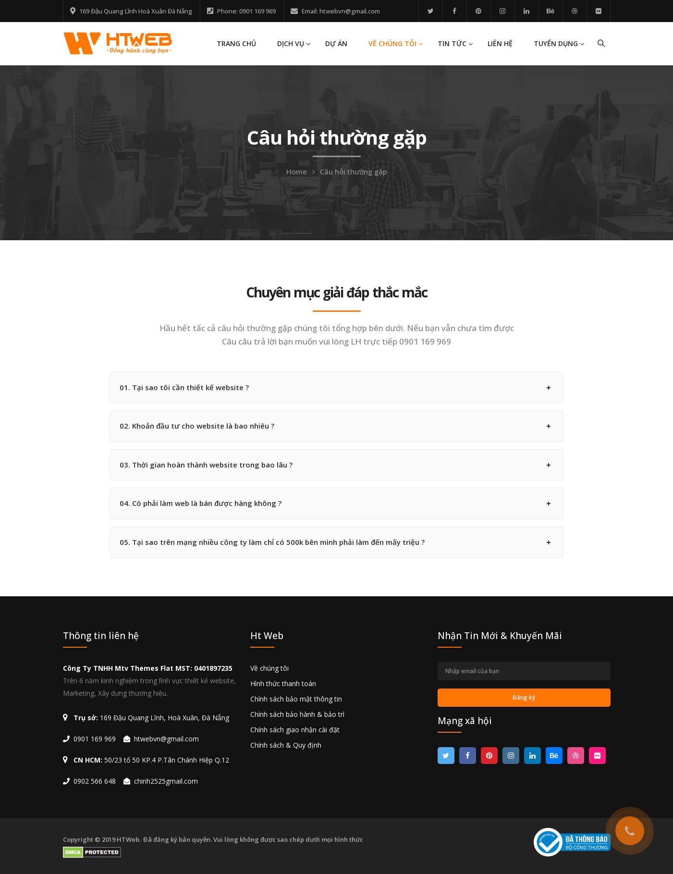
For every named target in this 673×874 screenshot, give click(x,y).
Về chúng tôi (269, 668)
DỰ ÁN (336, 43)
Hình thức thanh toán (283, 683)
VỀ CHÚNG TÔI (392, 43)
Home (296, 171)
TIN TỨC (452, 43)
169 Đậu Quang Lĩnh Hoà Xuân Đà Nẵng (135, 11)
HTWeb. (129, 839)
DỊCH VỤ (290, 43)
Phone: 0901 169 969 (246, 11)
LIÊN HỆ (500, 43)
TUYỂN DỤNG (556, 43)
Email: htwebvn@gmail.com (341, 11)
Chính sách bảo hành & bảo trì (297, 714)
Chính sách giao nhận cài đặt (295, 729)
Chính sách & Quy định (285, 745)
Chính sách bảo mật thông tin (296, 698)
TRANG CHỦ (236, 43)
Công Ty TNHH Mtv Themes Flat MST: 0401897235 (147, 668)
